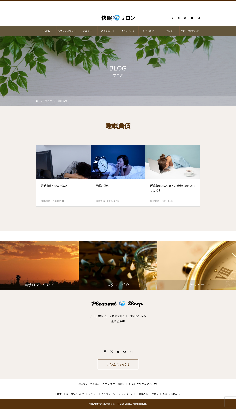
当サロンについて (67, 31)
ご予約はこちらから (118, 364)
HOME (46, 31)
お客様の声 (149, 31)
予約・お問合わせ (190, 31)
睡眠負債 (45, 201)
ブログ (169, 31)
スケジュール (108, 31)
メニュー (87, 31)
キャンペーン (128, 31)
